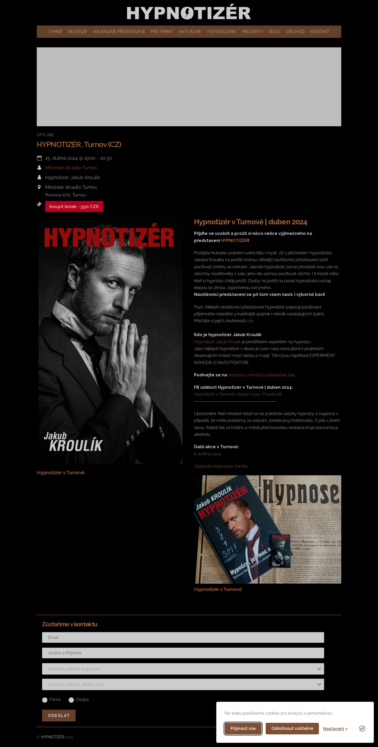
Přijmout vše (243, 728)
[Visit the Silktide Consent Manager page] (362, 728)
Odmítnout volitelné (292, 728)
